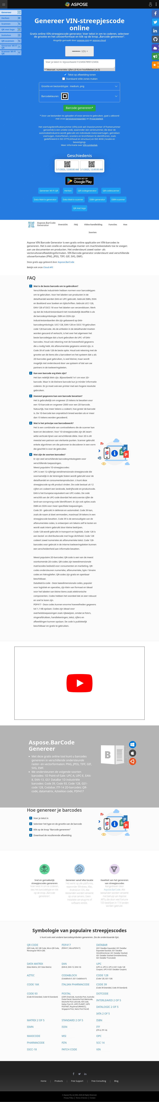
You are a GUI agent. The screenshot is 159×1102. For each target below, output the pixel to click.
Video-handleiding (93, 224)
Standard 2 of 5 (72, 1020)
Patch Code (69, 1049)
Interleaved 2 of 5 (108, 1000)
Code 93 (32, 993)
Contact (92, 1098)
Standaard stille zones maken (82, 78)
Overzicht (63, 224)
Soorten (92, 232)
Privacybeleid (96, 118)
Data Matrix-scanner (73, 199)
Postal (66, 993)
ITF (98, 1026)
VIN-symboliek (90, 145)
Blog (116, 1081)
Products (59, 1081)
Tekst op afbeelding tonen (82, 74)
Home (43, 1081)
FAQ (76, 224)
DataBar (101, 945)
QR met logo (79, 208)
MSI (64, 1036)
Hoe (125, 224)
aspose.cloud (99, 40)
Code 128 (102, 975)
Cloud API (48, 267)
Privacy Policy (69, 1098)
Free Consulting (98, 1081)
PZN (64, 1042)
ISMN (30, 1026)
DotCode (102, 993)
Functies (113, 224)
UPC (98, 963)
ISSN (64, 1026)
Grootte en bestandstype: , (62, 86)
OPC (98, 1036)
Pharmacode (36, 1042)
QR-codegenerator (87, 190)
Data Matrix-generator (45, 199)
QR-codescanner (111, 190)
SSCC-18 (32, 1049)
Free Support (77, 1081)
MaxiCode (33, 1036)
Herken (68, 190)
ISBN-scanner (118, 199)
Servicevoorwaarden (76, 118)
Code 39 (101, 984)
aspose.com (83, 40)
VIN (98, 1049)
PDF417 (66, 945)
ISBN (99, 1020)
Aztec (31, 975)
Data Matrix (35, 963)
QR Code (32, 945)
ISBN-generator (97, 199)
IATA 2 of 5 (103, 1013)
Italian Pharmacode (75, 984)
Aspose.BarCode (66, 262)
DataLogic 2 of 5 (107, 1007)
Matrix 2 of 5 (35, 1020)
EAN (64, 963)
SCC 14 (100, 1042)
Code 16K (33, 984)
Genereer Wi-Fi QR (49, 190)
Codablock (69, 975)
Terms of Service (81, 1098)
